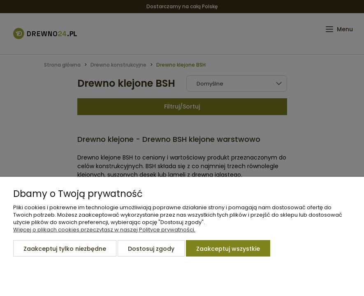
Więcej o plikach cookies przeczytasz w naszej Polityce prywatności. (104, 230)
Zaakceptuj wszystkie (228, 249)
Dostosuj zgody (151, 249)
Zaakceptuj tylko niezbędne (64, 249)
